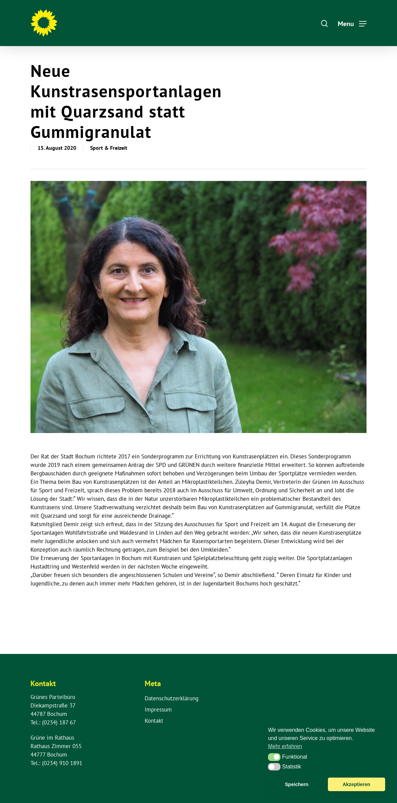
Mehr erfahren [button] (285, 746)
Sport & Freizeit (108, 147)
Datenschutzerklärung (171, 698)
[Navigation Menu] (352, 23)
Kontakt (154, 720)
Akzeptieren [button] (356, 784)
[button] (274, 757)
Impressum (158, 709)
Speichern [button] (297, 784)
